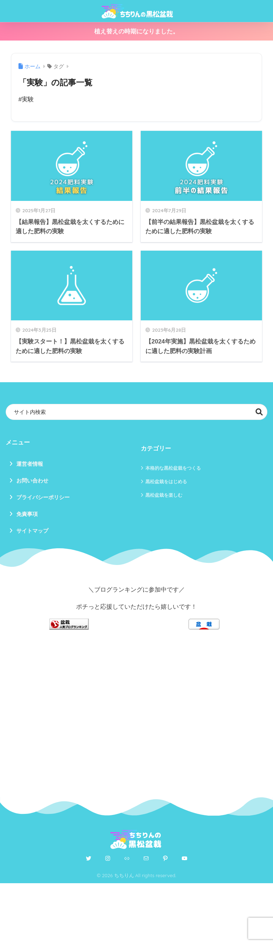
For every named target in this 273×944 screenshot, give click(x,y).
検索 (259, 412)
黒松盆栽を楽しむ (163, 495)
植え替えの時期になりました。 (136, 31)
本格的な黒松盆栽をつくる (173, 468)
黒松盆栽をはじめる (166, 481)
